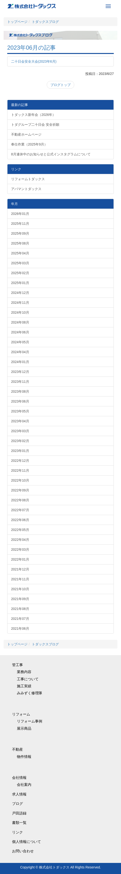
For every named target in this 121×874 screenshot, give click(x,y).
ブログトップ (60, 85)
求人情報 (19, 794)
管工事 (17, 665)
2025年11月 (20, 223)
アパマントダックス (26, 189)
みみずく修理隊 (29, 693)
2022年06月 (20, 520)
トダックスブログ (45, 22)
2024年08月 (20, 322)
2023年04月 (20, 421)
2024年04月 (20, 352)
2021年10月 (20, 589)
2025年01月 (20, 283)
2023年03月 (20, 431)
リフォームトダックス (28, 179)
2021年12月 (20, 569)
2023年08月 (20, 391)
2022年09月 (20, 490)
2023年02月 (20, 441)
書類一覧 (19, 823)
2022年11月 (20, 470)
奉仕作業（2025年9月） (29, 144)
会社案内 (24, 784)
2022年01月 (20, 559)
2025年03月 (20, 263)
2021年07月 (20, 619)
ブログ (17, 803)
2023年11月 (20, 382)
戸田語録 (19, 813)
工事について (28, 679)
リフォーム (21, 714)
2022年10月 (20, 480)
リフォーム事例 (29, 721)
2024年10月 (20, 312)
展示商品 (24, 728)
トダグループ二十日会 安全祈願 (35, 124)
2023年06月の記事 (31, 47)
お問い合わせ (23, 851)
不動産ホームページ (26, 134)
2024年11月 (20, 303)
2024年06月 (20, 332)
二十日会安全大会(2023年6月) (33, 61)
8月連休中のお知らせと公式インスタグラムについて (51, 154)
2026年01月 (20, 214)
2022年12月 (20, 461)
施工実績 (24, 686)
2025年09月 (20, 233)
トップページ (17, 22)
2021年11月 (20, 579)
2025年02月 (20, 273)
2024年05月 (20, 342)
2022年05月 (20, 530)
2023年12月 (20, 372)
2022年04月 (20, 540)
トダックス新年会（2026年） (33, 115)
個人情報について (26, 842)
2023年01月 (20, 451)
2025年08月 (20, 243)
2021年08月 (20, 609)
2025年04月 (20, 253)
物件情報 (24, 757)
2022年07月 (20, 510)
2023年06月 (20, 401)
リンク (17, 832)
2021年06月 (20, 628)
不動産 (17, 749)
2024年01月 (20, 362)
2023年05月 (20, 411)
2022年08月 (20, 500)
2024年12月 (20, 293)
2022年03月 (20, 549)
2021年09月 (20, 599)
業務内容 (24, 672)
